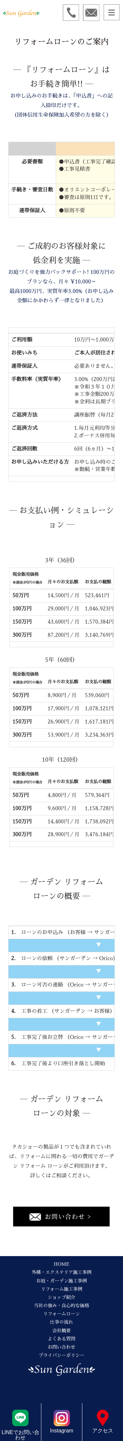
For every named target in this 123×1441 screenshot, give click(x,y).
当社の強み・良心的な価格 (61, 1305)
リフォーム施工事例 (61, 1289)
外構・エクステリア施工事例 (62, 1272)
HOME (61, 1264)
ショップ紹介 (61, 1297)
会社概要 (61, 1330)
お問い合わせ (61, 1347)
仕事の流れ (61, 1322)
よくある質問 (61, 1339)
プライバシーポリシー (62, 1355)
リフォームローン (61, 1313)
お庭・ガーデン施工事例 (61, 1281)
